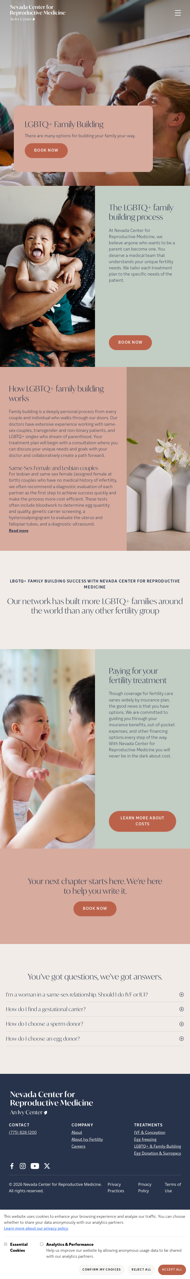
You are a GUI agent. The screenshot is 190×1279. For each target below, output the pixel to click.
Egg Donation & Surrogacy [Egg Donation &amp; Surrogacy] (157, 1154)
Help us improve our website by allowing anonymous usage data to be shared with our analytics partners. (116, 1250)
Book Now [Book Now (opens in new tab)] (46, 151)
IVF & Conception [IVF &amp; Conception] (149, 1133)
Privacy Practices (116, 1188)
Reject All (141, 1269)
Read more (18, 531)
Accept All (172, 1269)
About (76, 1133)
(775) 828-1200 (23, 1133)
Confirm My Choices (101, 1269)
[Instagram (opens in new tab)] (23, 1166)
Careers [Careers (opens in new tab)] (78, 1147)
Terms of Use (173, 1188)
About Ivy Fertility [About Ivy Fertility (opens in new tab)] (87, 1140)
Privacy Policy (144, 1188)
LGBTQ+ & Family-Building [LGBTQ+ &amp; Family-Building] (157, 1147)
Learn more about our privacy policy (36, 1229)
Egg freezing (145, 1140)
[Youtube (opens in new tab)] (35, 1166)
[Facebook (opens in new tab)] (12, 1166)
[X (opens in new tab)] (47, 1166)
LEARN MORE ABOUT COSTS (142, 821)
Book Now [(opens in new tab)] (130, 343)
